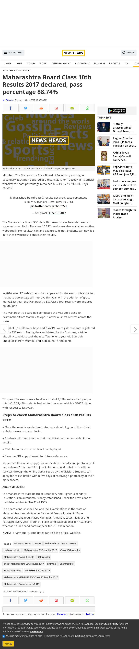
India (19, 63)
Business (99, 63)
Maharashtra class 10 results (60, 543)
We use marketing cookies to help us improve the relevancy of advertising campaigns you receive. (58, 635)
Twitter (90, 614)
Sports (43, 63)
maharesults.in (12, 550)
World (30, 63)
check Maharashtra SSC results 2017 (24, 563)
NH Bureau (7, 100)
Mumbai (51, 563)
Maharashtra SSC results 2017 (40, 550)
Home (8, 63)
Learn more (36, 631)
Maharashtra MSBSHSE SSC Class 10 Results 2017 (31, 577)
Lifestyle (114, 63)
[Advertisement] (69, 23)
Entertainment (61, 63)
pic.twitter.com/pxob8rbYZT (48, 206)
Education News (13, 570)
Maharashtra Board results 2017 (21, 584)
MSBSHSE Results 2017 (37, 570)
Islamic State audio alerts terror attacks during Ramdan (4, 329)
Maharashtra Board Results (19, 557)
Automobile (82, 63)
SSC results (44, 557)
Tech (127, 63)
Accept (8, 643)
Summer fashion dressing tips (135, 329)
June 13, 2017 (57, 213)
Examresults (66, 563)
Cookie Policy (110, 623)
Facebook (63, 614)
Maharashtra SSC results (27, 543)
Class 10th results (70, 550)
